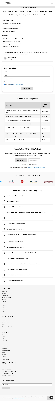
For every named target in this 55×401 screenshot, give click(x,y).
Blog (3, 334)
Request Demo (34, 160)
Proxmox (4, 305)
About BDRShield (6, 350)
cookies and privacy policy (18, 398)
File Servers (4, 309)
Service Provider (5, 318)
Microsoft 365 (5, 295)
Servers (4, 293)
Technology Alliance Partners (8, 326)
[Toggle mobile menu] (52, 3)
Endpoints (4, 291)
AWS (3, 307)
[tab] (27, 195)
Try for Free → (21, 160)
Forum (3, 336)
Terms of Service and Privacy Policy (16, 84)
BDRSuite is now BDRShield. (27, 7)
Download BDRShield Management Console (36, 167)
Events (3, 352)
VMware (4, 299)
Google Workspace (6, 297)
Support (4, 354)
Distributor (4, 320)
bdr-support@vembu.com (8, 375)
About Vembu (5, 348)
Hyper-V (4, 301)
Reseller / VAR (5, 322)
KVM (3, 303)
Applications (5, 311)
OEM (3, 324)
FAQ (3, 338)
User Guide (4, 340)
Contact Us (4, 356)
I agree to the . (14, 84)
